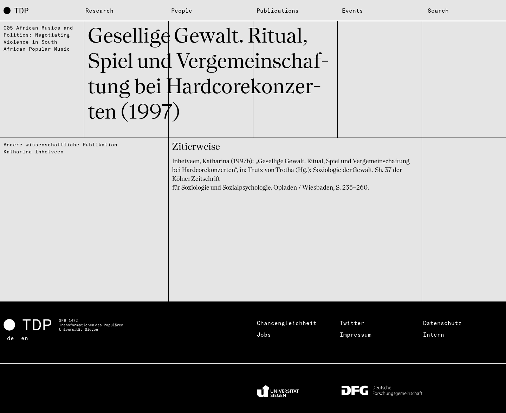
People (181, 10)
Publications (278, 10)
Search (438, 10)
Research (99, 10)
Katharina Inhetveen (34, 151)
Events (352, 10)
